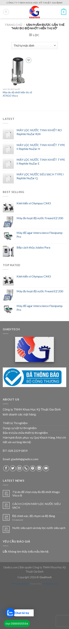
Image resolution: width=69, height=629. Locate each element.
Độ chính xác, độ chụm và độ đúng (33, 516)
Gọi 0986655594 (17, 624)
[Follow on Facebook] (6, 468)
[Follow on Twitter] (13, 468)
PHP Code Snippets (21, 583)
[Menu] (6, 12)
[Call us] (26, 468)
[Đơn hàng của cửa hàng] (34, 45)
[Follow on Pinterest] (33, 468)
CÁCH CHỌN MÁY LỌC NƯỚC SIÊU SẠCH (36, 505)
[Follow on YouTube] (46, 468)
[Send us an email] (19, 468)
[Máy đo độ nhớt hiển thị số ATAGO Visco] (18, 71)
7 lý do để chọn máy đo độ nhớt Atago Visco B (36, 493)
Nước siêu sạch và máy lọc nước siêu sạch (38, 527)
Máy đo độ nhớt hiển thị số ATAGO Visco (17, 94)
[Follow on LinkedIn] (39, 468)
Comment (17, 520)
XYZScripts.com (50, 583)
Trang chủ (13, 24)
